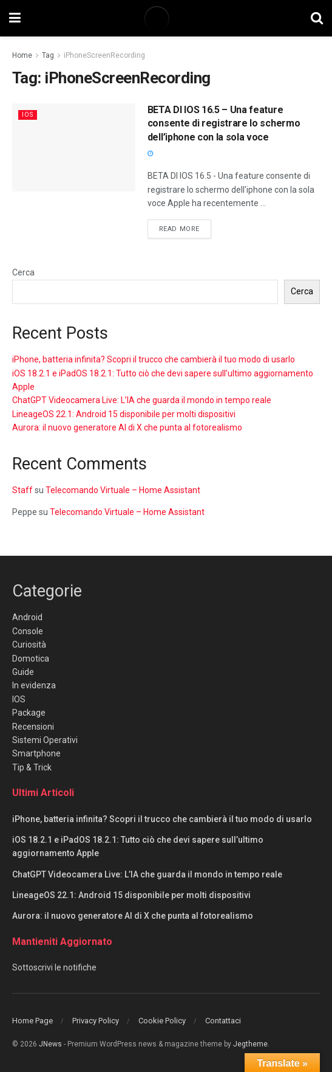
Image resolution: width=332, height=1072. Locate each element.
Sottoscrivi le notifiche (54, 967)
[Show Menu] (15, 18)
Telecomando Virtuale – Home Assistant (123, 490)
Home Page (32, 1020)
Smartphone (36, 753)
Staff (22, 490)
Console (27, 631)
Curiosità (29, 644)
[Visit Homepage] (165, 18)
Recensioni (33, 726)
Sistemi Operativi (45, 740)
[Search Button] (317, 18)
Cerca (23, 272)
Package (29, 713)
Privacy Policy (95, 1020)
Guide (23, 672)
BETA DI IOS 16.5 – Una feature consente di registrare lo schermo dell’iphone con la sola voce (223, 123)
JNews (50, 1044)
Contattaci (223, 1020)
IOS (28, 115)
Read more (185, 228)
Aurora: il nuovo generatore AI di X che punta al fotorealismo (127, 427)
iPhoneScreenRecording (104, 55)
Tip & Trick (32, 767)
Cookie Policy (162, 1020)
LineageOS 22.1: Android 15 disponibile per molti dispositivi (123, 414)
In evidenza (34, 685)
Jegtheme (250, 1044)
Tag (48, 55)
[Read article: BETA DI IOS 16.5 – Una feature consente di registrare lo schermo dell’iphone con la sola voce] (73, 147)
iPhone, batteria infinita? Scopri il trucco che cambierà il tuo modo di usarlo (153, 359)
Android (27, 617)
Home (22, 55)
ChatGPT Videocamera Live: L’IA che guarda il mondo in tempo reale (141, 400)
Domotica (30, 658)
